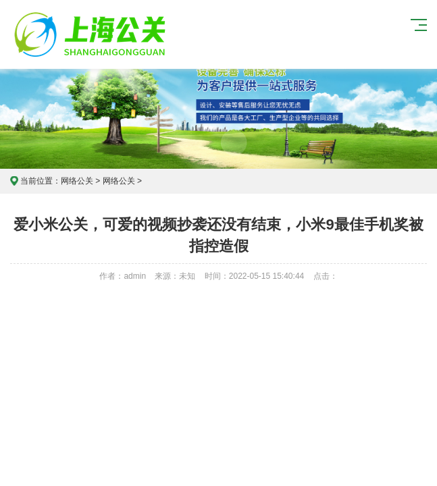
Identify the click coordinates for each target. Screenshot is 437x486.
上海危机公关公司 (92, 34)
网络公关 (77, 181)
